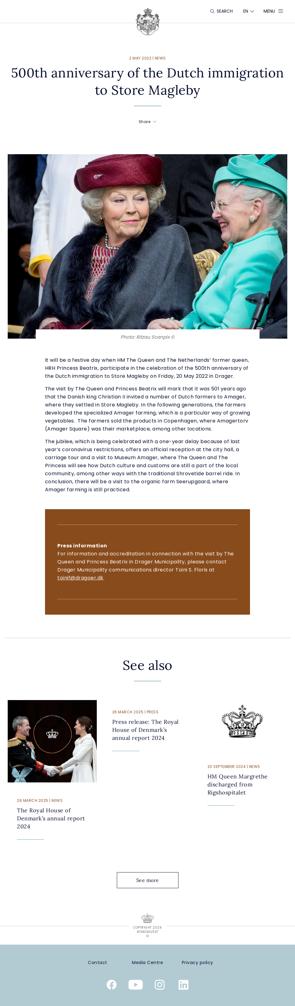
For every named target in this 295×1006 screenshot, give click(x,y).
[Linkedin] (183, 986)
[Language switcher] (245, 11)
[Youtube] (135, 986)
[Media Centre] (148, 962)
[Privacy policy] (198, 962)
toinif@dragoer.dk (80, 577)
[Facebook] (111, 986)
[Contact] (98, 962)
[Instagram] (159, 986)
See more (152, 880)
